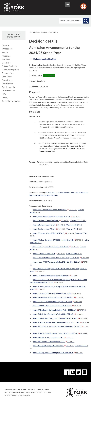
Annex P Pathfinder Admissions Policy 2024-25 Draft (58, 297)
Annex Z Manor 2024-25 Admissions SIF (53, 337)
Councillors (7, 76)
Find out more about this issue (44, 59)
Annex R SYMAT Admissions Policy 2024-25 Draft (57, 306)
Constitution (7, 84)
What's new (7, 49)
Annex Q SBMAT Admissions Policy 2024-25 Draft (57, 302)
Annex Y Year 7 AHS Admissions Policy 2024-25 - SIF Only (60, 333)
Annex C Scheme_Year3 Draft (49, 225)
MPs (4, 94)
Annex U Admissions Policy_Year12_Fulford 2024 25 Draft (60, 318)
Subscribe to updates (11, 101)
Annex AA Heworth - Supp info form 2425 (53, 341)
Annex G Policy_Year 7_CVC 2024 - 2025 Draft (56, 247)
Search (5, 52)
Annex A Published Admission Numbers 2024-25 (56, 216)
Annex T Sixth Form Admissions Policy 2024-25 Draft (58, 314)
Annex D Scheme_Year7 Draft (49, 229)
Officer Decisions (9, 66)
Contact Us (43, 389)
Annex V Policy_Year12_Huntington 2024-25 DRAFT (58, 352)
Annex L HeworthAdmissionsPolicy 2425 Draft (55, 275)
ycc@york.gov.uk (24, 395)
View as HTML (78, 221)
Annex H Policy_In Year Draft (49, 253)
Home (43, 32)
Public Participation (10, 70)
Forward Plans (8, 73)
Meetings (6, 56)
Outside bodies (8, 90)
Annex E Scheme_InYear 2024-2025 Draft (53, 233)
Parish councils (8, 87)
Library (5, 97)
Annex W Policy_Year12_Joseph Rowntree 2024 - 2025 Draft (61, 322)
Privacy (31, 389)
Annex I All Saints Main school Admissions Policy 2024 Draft (61, 258)
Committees (7, 80)
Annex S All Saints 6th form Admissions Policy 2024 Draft (59, 310)
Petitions (6, 59)
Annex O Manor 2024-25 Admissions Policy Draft (57, 293)
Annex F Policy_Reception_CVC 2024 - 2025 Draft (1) (58, 240)
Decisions (6, 63)
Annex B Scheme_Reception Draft (51, 221)
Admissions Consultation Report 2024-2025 (55, 210)
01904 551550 (10, 395)
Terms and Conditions (15, 389)
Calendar (6, 45)
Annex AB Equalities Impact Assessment (53, 346)
